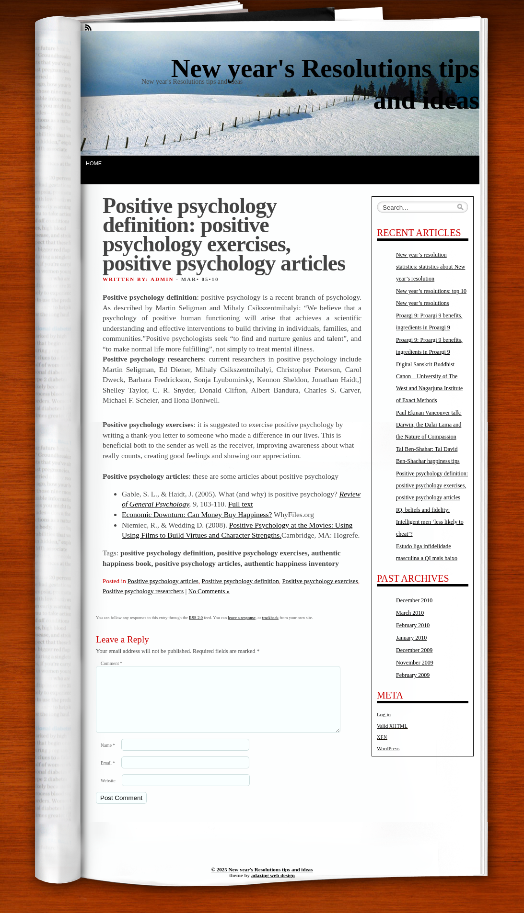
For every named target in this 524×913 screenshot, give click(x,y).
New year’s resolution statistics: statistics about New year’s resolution (430, 266)
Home (94, 163)
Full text (240, 504)
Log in (384, 714)
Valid (392, 726)
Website (108, 792)
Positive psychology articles (163, 581)
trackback (270, 617)
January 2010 (411, 637)
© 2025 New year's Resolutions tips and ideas (262, 881)
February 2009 (413, 675)
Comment (111, 663)
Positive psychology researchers (143, 591)
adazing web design (273, 887)
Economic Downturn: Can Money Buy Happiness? (197, 514)
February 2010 (413, 625)
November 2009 (414, 662)
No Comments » (209, 591)
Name (108, 756)
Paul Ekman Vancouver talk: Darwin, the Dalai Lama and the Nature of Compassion (429, 424)
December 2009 (414, 650)
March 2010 (410, 612)
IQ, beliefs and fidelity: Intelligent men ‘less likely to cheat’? (430, 522)
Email (108, 774)
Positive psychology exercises (320, 581)
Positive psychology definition (240, 581)
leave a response (242, 617)
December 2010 (414, 600)
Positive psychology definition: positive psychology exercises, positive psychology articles (432, 485)
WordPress (388, 748)
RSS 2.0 (196, 617)
